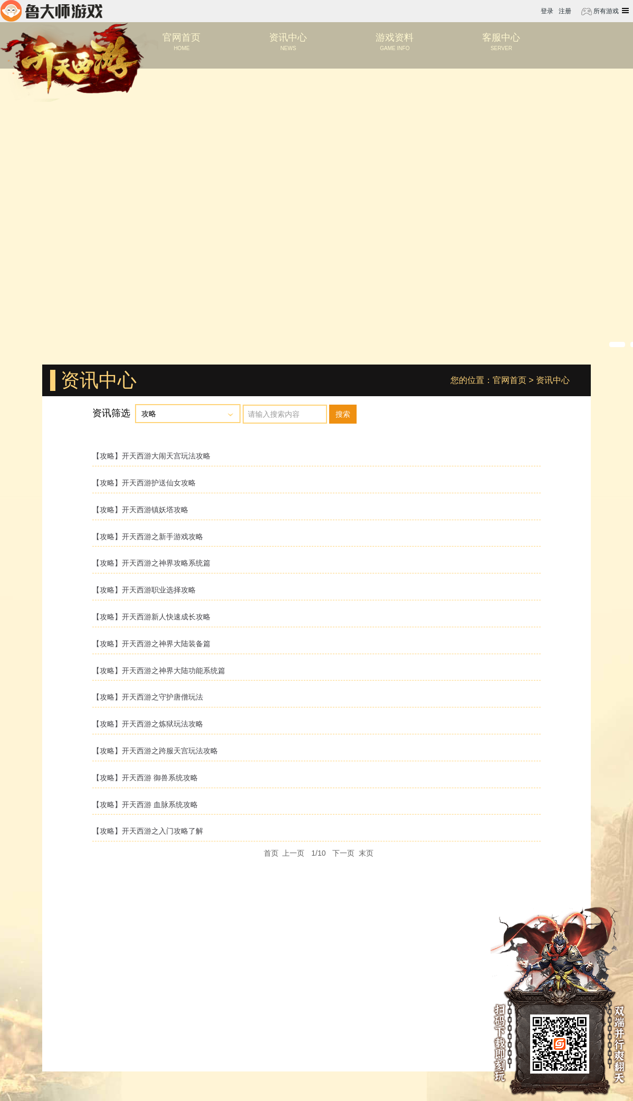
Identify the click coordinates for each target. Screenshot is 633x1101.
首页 (271, 853)
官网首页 (509, 380)
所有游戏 (605, 11)
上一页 (293, 853)
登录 (547, 11)
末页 (366, 853)
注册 (565, 11)
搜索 (342, 414)
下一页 (343, 853)
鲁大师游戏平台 (51, 11)
